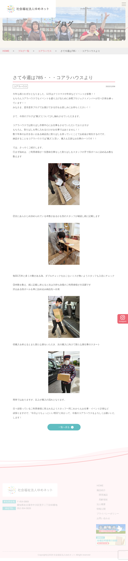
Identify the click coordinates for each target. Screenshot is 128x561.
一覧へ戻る (64, 427)
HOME (6, 51)
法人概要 (102, 507)
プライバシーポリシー (109, 516)
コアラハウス (20, 86)
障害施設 (104, 498)
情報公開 (102, 511)
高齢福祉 (104, 502)
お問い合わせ (105, 520)
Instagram (122, 318)
